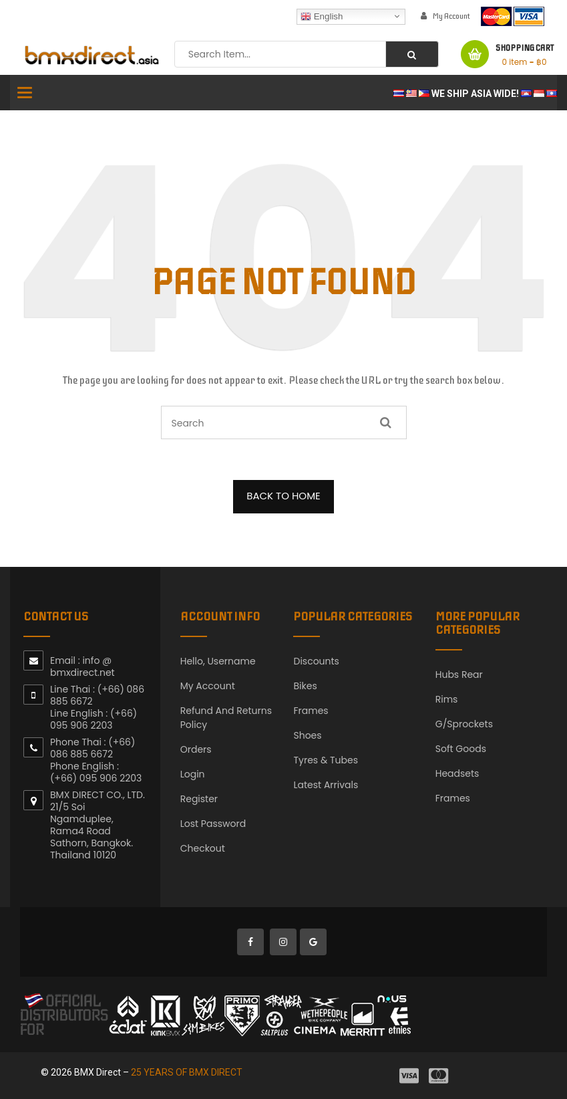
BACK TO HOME (283, 496)
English (322, 16)
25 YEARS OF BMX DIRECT (186, 1072)
